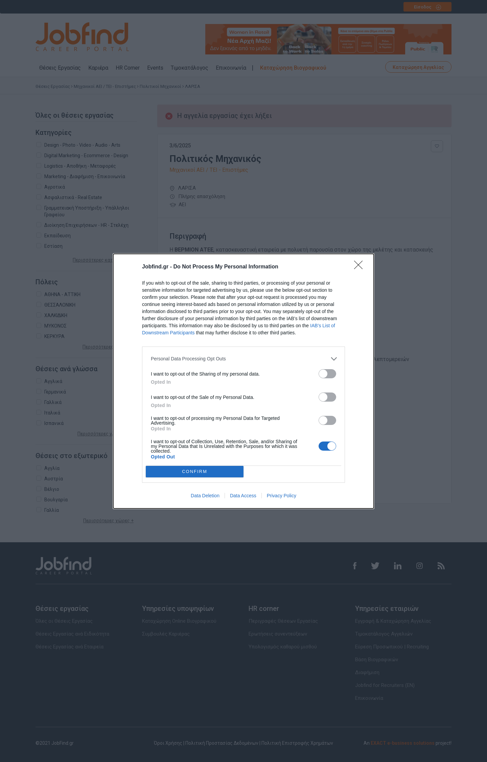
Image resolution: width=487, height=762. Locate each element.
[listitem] (243, 358)
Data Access (243, 495)
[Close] (360, 267)
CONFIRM (194, 471)
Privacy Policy (281, 495)
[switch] (327, 373)
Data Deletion (205, 495)
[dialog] (243, 381)
